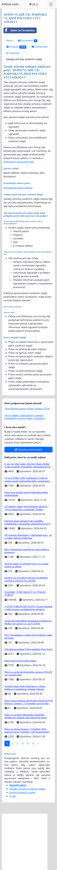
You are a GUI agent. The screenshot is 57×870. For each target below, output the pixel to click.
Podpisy (16, 46)
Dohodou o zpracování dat (18, 161)
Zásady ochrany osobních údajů (24, 59)
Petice (9, 40)
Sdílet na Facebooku (19, 30)
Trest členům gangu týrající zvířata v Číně (26, 408)
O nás (12, 796)
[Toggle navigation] (51, 4)
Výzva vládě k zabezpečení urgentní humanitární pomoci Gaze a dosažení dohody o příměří (24, 418)
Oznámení (27, 40)
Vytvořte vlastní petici (28, 449)
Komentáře (39, 46)
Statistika (13, 53)
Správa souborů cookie (22, 792)
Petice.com (10, 4)
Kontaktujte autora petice (18, 187)
